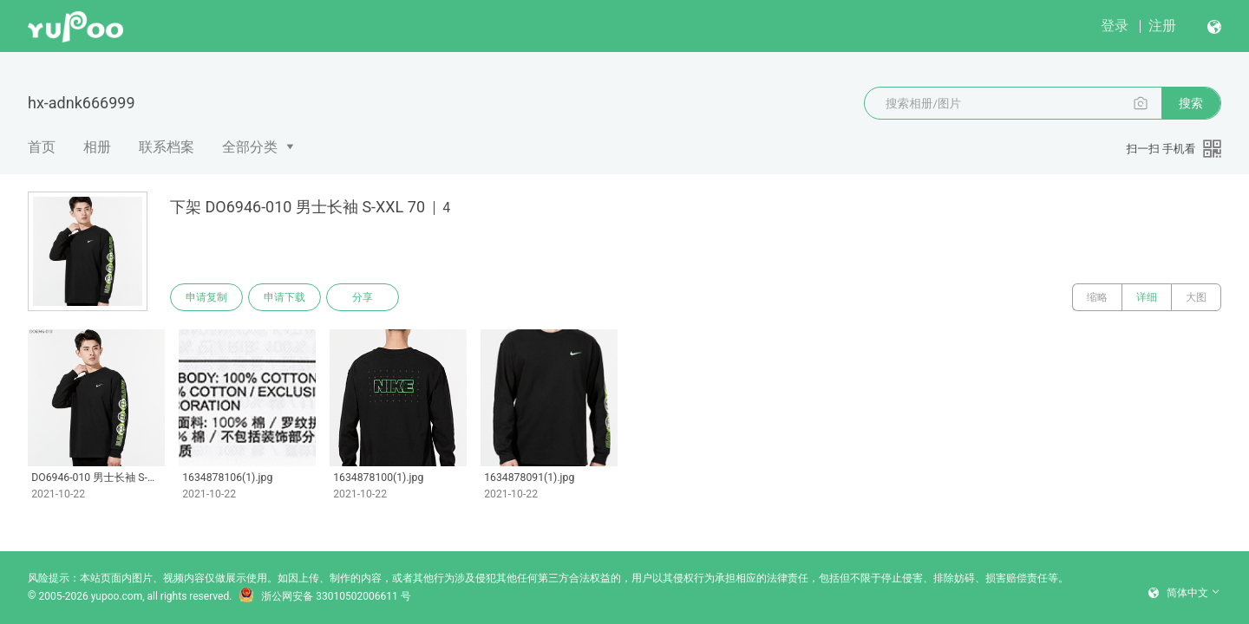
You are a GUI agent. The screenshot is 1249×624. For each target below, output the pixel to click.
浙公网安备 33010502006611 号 (324, 596)
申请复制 (206, 297)
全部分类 (250, 147)
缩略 (1097, 297)
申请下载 (284, 297)
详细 (1146, 297)
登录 (1114, 25)
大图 (1196, 297)
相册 (97, 147)
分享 (362, 297)
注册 (1162, 25)
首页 (42, 147)
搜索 (1191, 103)
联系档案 (166, 147)
